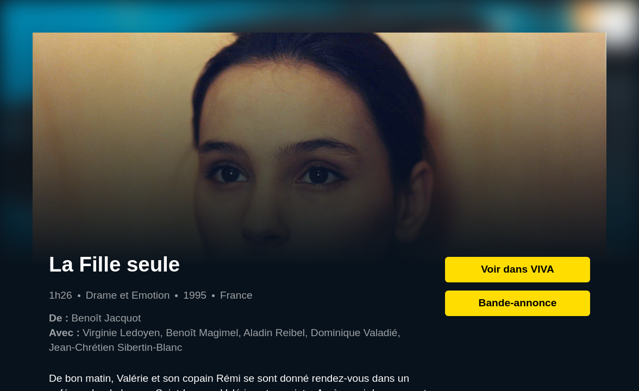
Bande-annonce (518, 302)
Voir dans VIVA (517, 269)
